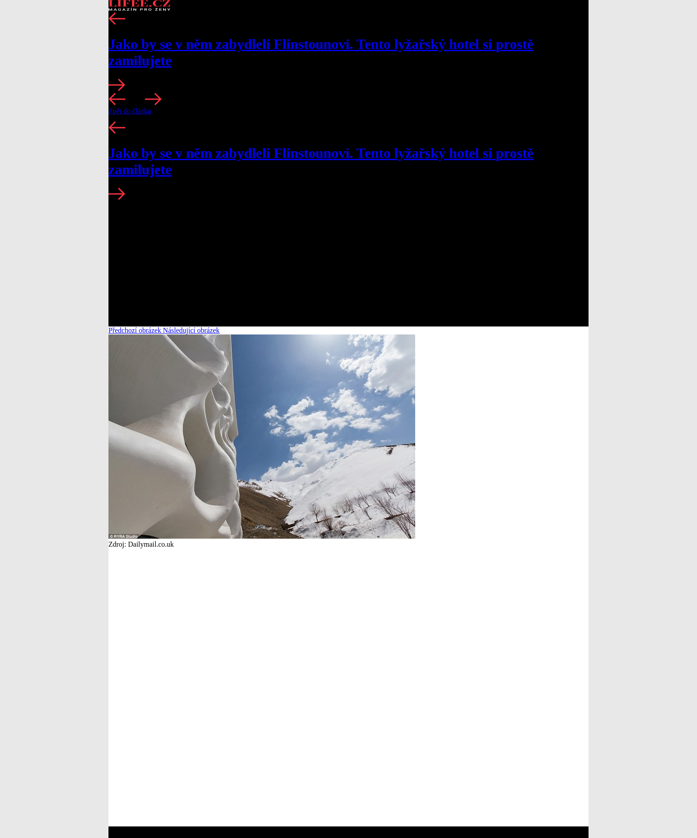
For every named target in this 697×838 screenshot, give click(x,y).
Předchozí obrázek (135, 330)
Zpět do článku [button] (129, 111)
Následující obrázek (191, 330)
